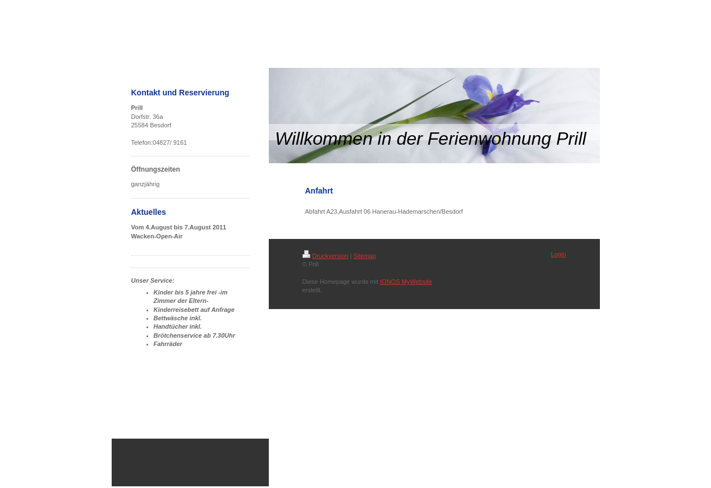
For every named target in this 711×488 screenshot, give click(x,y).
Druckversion (325, 255)
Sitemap (365, 255)
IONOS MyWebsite (406, 281)
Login (558, 254)
